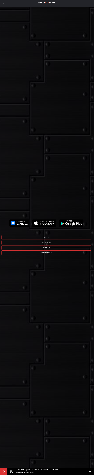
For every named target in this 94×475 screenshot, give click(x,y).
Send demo (46, 253)
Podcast (46, 242)
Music (46, 237)
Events (46, 247)
